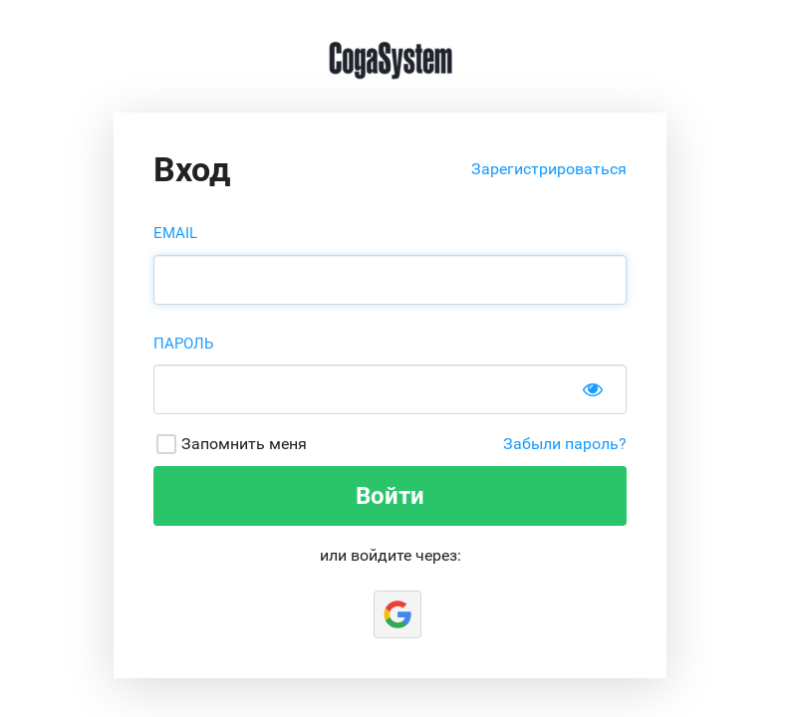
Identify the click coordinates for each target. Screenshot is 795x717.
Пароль (183, 344)
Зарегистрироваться (549, 168)
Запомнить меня (244, 443)
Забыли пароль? (565, 443)
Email (175, 233)
